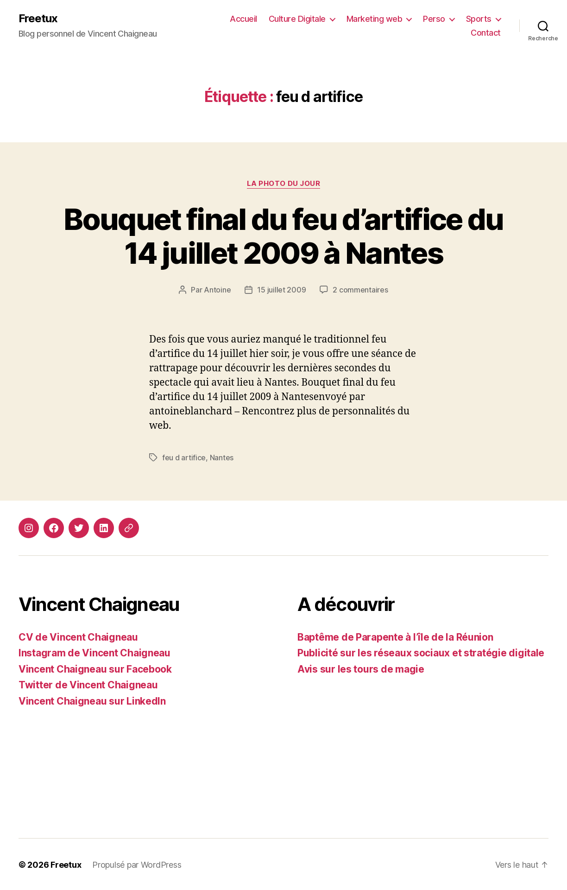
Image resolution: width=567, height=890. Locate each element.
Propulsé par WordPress (136, 864)
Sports (478, 19)
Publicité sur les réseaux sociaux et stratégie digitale (420, 652)
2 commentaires (360, 289)
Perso (434, 19)
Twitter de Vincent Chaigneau (88, 684)
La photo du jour (284, 183)
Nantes (221, 457)
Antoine (217, 289)
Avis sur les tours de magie (360, 668)
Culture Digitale (297, 19)
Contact (486, 33)
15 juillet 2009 (281, 289)
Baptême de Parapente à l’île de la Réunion (395, 636)
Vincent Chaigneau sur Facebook (95, 668)
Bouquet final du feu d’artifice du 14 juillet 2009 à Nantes (283, 236)
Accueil (243, 19)
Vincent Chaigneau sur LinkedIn (92, 700)
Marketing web (374, 19)
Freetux (38, 18)
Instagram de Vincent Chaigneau (94, 652)
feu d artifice (184, 457)
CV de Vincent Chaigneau (78, 636)
